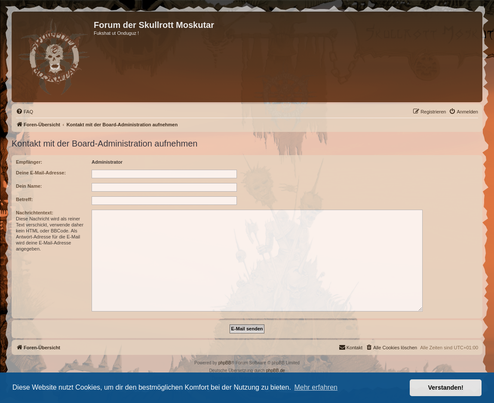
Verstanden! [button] (445, 387)
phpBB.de (275, 370)
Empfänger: (29, 162)
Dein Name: (29, 186)
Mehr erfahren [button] (316, 387)
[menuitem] (24, 112)
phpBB (224, 362)
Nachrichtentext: (34, 212)
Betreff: (24, 199)
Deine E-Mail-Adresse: (41, 172)
